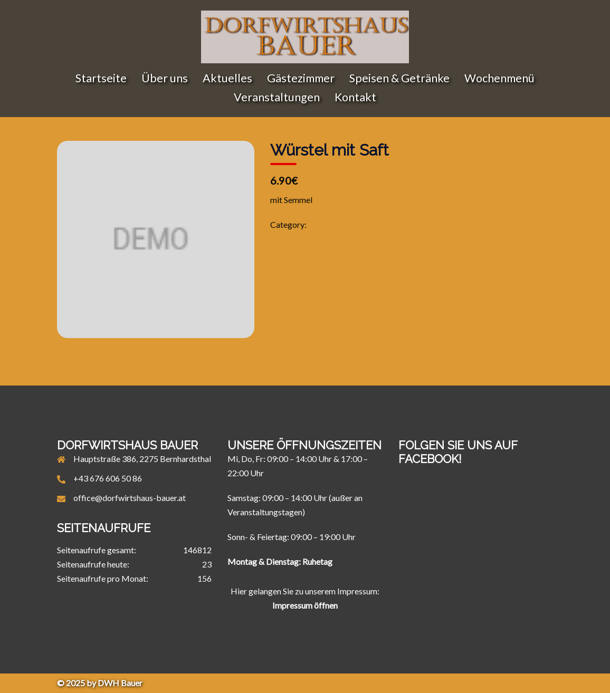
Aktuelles (227, 78)
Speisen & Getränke (399, 78)
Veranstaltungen (277, 97)
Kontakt (355, 97)
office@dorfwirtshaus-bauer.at (129, 498)
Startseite (101, 78)
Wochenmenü (499, 78)
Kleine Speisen (334, 224)
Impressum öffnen (305, 605)
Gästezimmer (301, 78)
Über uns (164, 78)
